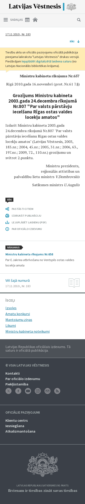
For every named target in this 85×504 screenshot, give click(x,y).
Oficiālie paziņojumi (22, 412)
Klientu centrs (16, 420)
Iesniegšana (14, 426)
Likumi (10, 325)
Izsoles (11, 308)
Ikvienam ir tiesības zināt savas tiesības (42, 490)
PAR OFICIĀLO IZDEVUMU (27, 229)
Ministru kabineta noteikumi (27, 331)
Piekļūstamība (16, 384)
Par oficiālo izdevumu (22, 378)
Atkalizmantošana (20, 431)
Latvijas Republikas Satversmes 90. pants (42, 485)
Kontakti (12, 373)
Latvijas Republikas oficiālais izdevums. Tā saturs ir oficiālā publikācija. (37, 348)
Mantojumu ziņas (18, 319)
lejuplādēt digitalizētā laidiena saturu (47, 61)
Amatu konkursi (17, 314)
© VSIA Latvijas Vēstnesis (27, 365)
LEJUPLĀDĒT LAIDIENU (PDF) (29, 222)
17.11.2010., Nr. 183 (18, 34)
